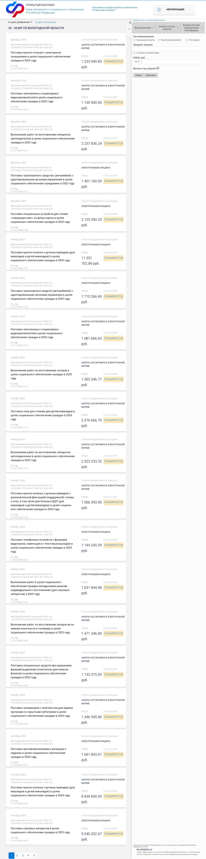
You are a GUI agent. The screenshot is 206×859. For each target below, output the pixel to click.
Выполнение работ (171, 40)
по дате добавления (19, 22)
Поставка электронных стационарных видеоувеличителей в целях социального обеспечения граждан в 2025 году (37, 97)
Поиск (138, 75)
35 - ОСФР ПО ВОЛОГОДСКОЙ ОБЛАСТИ (36, 28)
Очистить (151, 75)
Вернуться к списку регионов (149, 20)
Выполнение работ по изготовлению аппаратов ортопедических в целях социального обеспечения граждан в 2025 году (43, 138)
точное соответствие (147, 52)
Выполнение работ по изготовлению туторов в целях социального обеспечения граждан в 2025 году (41, 374)
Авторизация (175, 9)
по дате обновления (45, 22)
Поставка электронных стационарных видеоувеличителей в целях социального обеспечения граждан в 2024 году (37, 333)
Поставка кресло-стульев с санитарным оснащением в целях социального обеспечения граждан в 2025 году (40, 56)
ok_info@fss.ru (144, 849)
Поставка (194, 40)
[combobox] (144, 28)
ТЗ (16, 66)
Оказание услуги (145, 40)
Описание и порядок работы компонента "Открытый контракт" (114, 8)
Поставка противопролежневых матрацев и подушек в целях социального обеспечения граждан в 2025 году (38, 752)
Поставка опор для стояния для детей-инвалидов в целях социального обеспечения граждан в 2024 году (43, 415)
